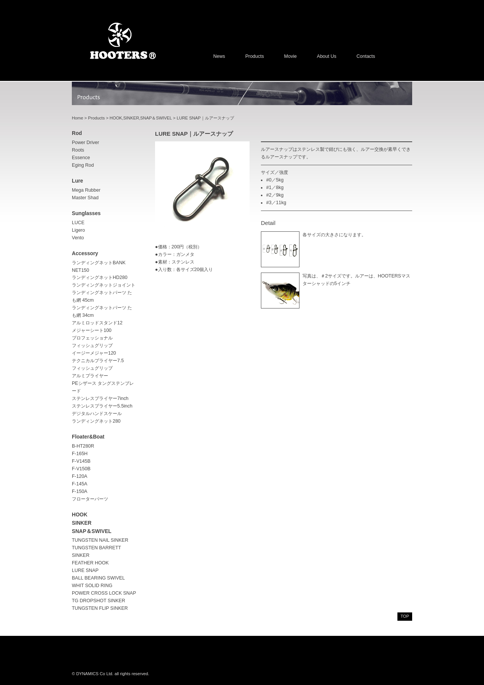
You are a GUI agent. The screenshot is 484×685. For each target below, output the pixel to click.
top (404, 616)
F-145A (79, 484)
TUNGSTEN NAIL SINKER (100, 540)
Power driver (85, 142)
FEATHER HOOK (90, 563)
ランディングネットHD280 (99, 277)
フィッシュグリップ (92, 368)
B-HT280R (83, 446)
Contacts (366, 56)
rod (77, 133)
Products (254, 56)
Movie (290, 56)
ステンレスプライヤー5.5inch (102, 406)
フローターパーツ (90, 499)
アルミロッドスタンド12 (97, 322)
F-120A (79, 476)
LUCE (78, 222)
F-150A (79, 491)
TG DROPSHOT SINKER (98, 600)
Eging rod (83, 165)
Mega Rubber (86, 190)
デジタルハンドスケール (97, 413)
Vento (78, 237)
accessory (85, 253)
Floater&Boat (88, 437)
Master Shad (85, 197)
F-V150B (81, 468)
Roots (78, 150)
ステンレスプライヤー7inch (100, 398)
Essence (81, 157)
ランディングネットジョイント (103, 285)
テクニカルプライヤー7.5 (98, 360)
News (219, 56)
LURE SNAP (85, 570)
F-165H (80, 453)
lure (77, 181)
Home (77, 118)
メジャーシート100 (92, 330)
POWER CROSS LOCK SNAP (104, 593)
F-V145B (81, 461)
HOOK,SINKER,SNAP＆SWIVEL (141, 118)
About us (326, 56)
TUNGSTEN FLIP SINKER (100, 608)
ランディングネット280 (96, 421)
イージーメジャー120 (94, 353)
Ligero (78, 230)
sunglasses (86, 213)
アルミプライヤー (90, 375)
